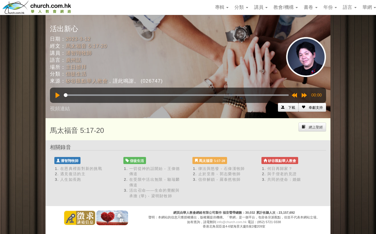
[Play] (57, 95)
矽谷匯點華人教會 (87, 81)
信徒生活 (76, 74)
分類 (241, 7)
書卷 (310, 7)
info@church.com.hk (231, 222)
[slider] (176, 95)
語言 (349, 7)
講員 (261, 7)
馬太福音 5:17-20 (86, 46)
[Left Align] (312, 107)
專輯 (222, 7)
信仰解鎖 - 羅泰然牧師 (219, 179)
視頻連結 (60, 108)
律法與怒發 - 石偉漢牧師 (221, 168)
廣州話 (74, 60)
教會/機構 (285, 7)
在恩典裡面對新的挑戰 (81, 168)
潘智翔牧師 (79, 53)
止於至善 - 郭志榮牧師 (219, 174)
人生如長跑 (70, 179)
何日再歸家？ (280, 168)
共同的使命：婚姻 (284, 179)
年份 (330, 7)
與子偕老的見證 (282, 174)
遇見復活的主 (72, 174)
